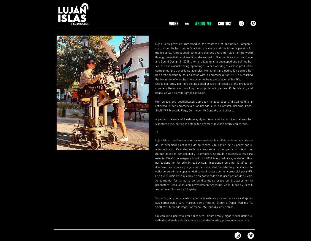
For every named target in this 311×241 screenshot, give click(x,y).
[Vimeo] (253, 23)
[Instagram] (241, 23)
